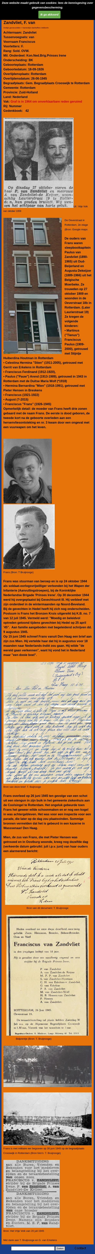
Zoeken (60, 1248)
